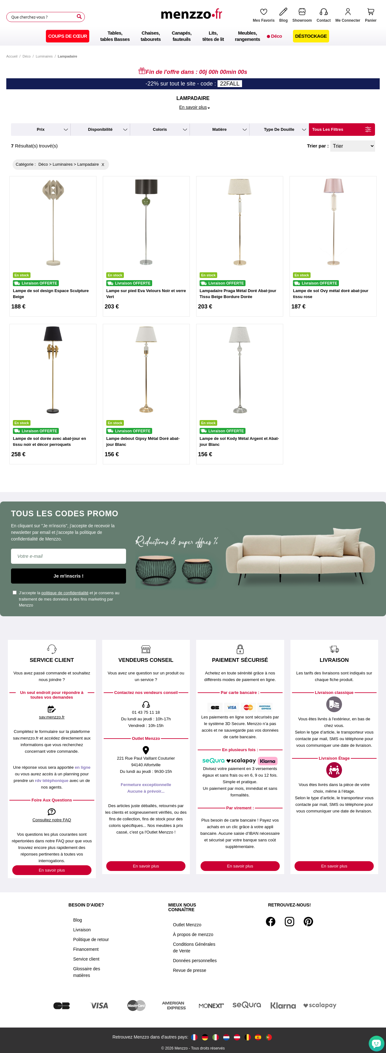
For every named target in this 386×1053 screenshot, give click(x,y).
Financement (86, 949)
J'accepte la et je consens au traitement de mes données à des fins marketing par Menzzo (66, 598)
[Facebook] (270, 921)
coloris (160, 129)
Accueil (11, 56)
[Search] (79, 17)
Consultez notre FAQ (51, 819)
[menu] (193, 36)
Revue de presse (189, 970)
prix (41, 129)
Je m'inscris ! (68, 576)
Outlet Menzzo (187, 924)
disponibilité (100, 129)
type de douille (279, 129)
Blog (77, 920)
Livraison (82, 929)
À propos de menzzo (193, 934)
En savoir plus (52, 870)
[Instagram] (289, 921)
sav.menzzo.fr (51, 717)
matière (219, 129)
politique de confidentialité (65, 592)
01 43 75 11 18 (146, 712)
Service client (86, 959)
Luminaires (44, 56)
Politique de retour (91, 939)
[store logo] (193, 17)
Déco (27, 56)
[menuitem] (67, 36)
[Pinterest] (308, 921)
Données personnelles (195, 960)
